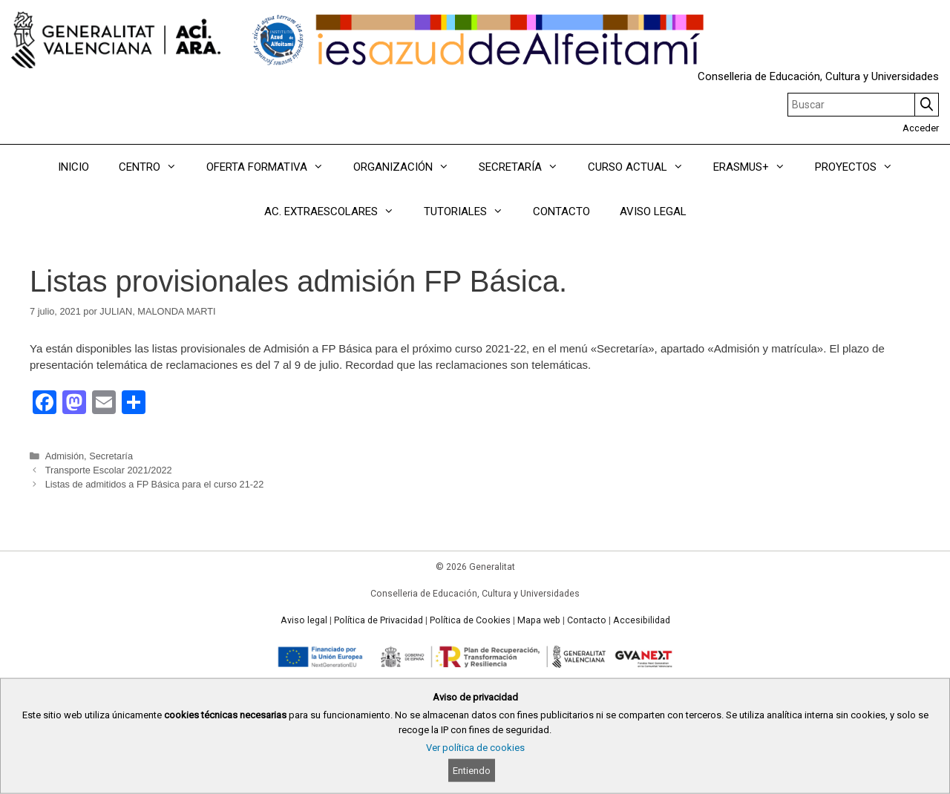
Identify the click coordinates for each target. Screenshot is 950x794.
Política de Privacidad (378, 620)
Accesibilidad (641, 620)
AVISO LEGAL (653, 211)
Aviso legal (304, 620)
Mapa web (538, 620)
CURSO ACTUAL (643, 167)
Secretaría (111, 456)
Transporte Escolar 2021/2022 (108, 470)
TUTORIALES (471, 211)
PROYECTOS (861, 167)
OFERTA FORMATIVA (272, 167)
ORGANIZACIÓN (408, 167)
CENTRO (155, 167)
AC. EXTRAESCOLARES (336, 211)
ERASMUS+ (756, 167)
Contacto (586, 620)
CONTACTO (561, 211)
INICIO (73, 167)
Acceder (920, 128)
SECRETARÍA (526, 167)
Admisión (64, 456)
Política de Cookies (470, 620)
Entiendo (472, 770)
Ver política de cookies (475, 747)
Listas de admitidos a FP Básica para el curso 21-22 (154, 484)
